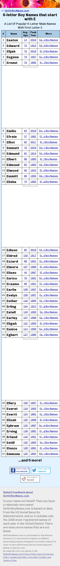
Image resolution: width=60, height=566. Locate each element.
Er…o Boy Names (49, 283)
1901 (33, 436)
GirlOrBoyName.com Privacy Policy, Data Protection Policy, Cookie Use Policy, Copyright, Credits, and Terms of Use (28, 557)
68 (25, 261)
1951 (33, 261)
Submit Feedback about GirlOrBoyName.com (18, 494)
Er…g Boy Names (49, 306)
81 (25, 153)
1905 (33, 176)
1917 (33, 255)
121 (25, 323)
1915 (33, 170)
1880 (33, 334)
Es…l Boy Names (48, 312)
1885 (33, 62)
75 (25, 181)
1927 (33, 57)
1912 (33, 45)
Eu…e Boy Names (48, 57)
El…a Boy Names (49, 181)
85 (25, 164)
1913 (33, 306)
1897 (33, 403)
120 (25, 419)
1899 (33, 419)
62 (25, 142)
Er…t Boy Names (49, 62)
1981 (33, 136)
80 (25, 250)
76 (25, 278)
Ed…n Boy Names (48, 250)
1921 (33, 278)
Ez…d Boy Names (49, 261)
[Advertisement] (30, 98)
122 (25, 442)
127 (25, 317)
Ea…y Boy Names (49, 317)
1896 (33, 267)
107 (25, 267)
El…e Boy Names (49, 267)
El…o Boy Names (49, 272)
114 (25, 329)
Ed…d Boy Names (48, 45)
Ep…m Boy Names (48, 425)
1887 (33, 272)
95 (25, 170)
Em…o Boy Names (48, 130)
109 (25, 295)
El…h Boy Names (49, 51)
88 (25, 159)
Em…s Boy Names (48, 453)
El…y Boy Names (48, 403)
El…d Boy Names (49, 170)
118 (25, 300)
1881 (33, 414)
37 (25, 136)
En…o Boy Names (48, 278)
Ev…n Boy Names (49, 295)
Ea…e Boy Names (48, 289)
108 (25, 289)
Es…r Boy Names (49, 300)
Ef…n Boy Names (49, 136)
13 (25, 40)
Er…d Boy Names (49, 436)
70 (25, 45)
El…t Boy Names (48, 142)
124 (25, 414)
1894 (33, 453)
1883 (33, 159)
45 (25, 272)
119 (25, 312)
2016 (33, 40)
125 (25, 453)
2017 (33, 142)
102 (25, 255)
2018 (33, 51)
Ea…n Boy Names (48, 40)
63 (25, 130)
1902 (33, 323)
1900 (33, 312)
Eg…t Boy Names (49, 334)
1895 (33, 300)
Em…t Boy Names (48, 147)
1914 (33, 153)
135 (25, 425)
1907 (33, 289)
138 (25, 431)
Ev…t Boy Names (49, 408)
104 (25, 306)
